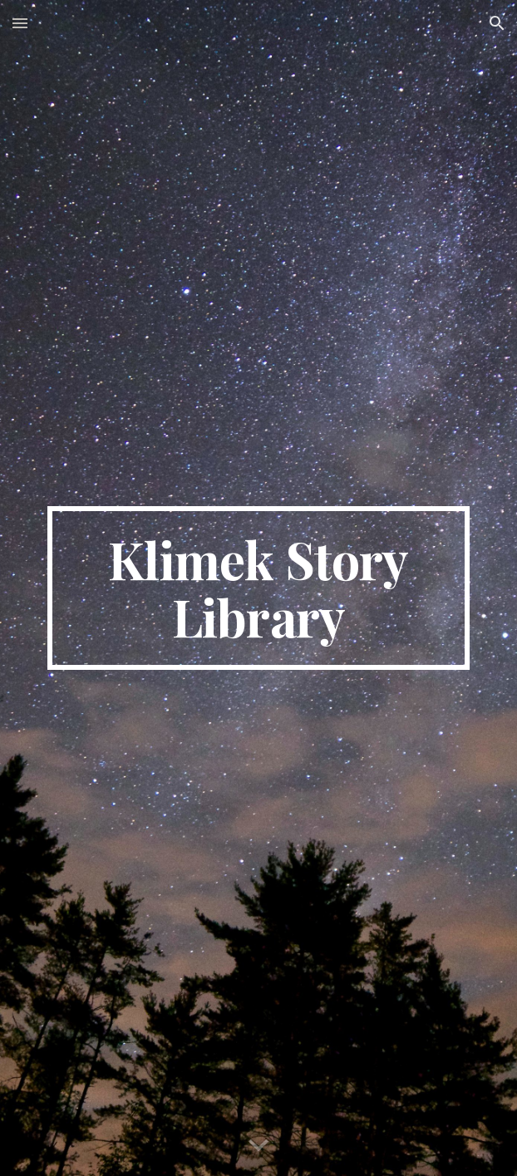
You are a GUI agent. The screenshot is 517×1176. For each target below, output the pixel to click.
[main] (258, 587)
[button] (20, 23)
